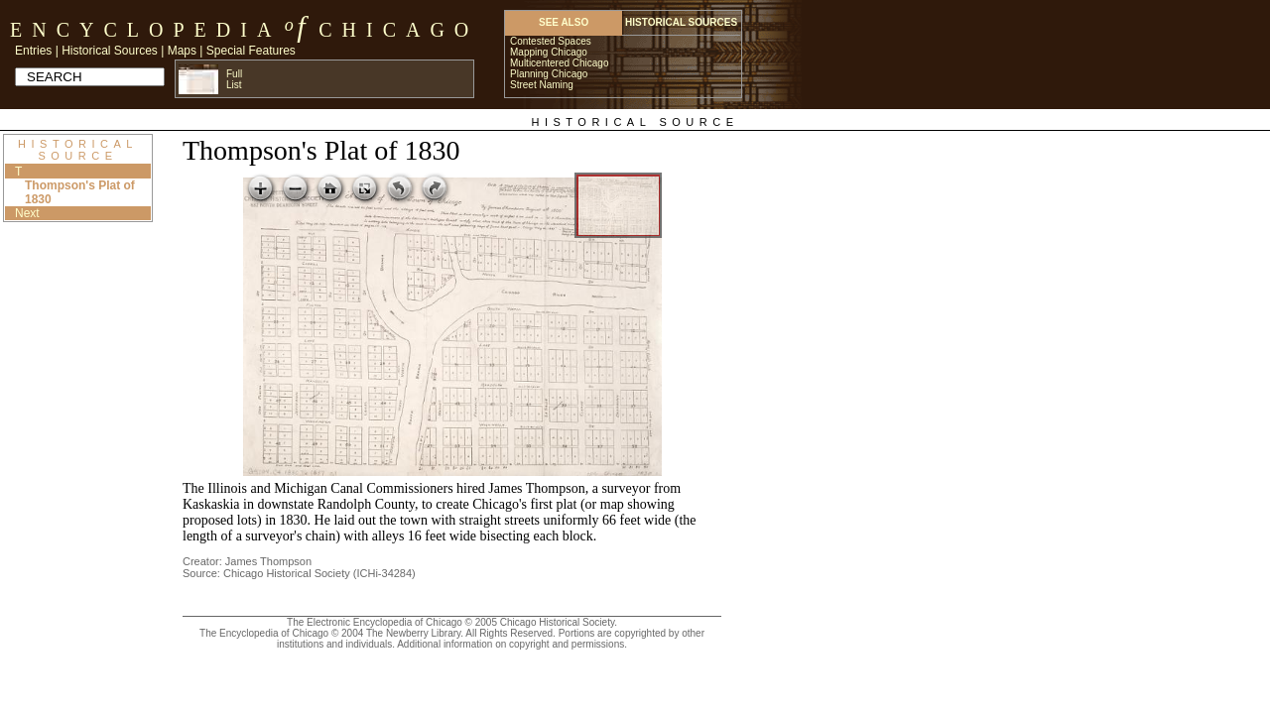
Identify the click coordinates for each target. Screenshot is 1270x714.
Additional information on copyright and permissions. (512, 644)
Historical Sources (110, 51)
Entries (33, 51)
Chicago (398, 30)
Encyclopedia (145, 30)
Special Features (251, 51)
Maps (182, 51)
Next (27, 213)
